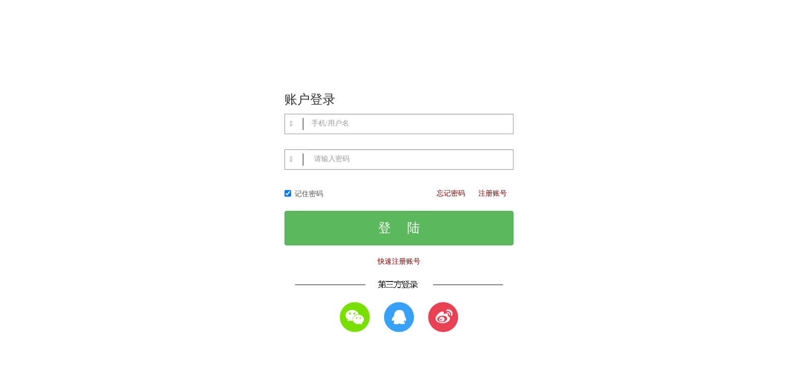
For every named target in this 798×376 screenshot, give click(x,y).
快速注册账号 (399, 261)
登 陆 (398, 228)
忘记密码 (451, 193)
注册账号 (492, 193)
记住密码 (303, 194)
